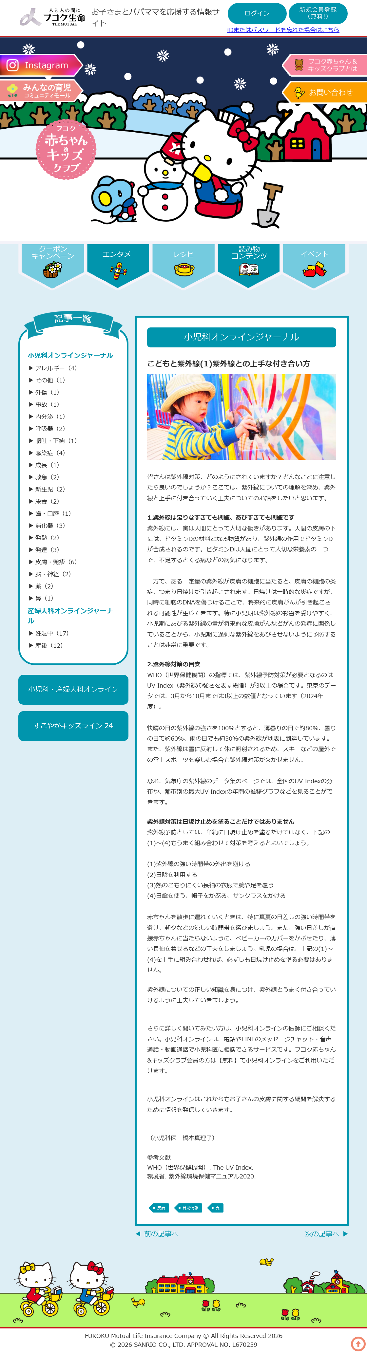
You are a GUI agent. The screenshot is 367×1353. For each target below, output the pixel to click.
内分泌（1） (48, 417)
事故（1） (45, 404)
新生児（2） (48, 489)
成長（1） (45, 465)
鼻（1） (42, 598)
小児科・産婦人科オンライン (73, 690)
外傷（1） (45, 392)
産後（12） (47, 645)
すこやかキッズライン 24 (73, 726)
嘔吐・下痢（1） (54, 441)
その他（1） (48, 380)
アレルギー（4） (54, 368)
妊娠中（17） (50, 633)
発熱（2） (45, 538)
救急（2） (45, 477)
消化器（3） (48, 526)
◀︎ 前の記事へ (157, 1234)
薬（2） (42, 586)
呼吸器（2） (48, 429)
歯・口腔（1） (51, 514)
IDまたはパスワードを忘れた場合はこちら (283, 30)
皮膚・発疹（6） (54, 562)
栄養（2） (45, 501)
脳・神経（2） (51, 574)
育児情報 (192, 1208)
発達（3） (45, 550)
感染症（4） (48, 453)
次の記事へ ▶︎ (327, 1234)
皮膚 (161, 1208)
